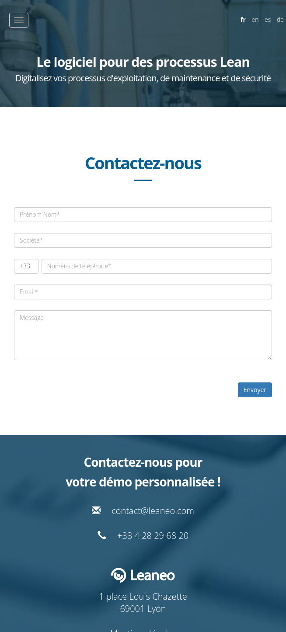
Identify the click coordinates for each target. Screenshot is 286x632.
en (255, 19)
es (268, 19)
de (280, 19)
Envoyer (255, 389)
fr (243, 19)
